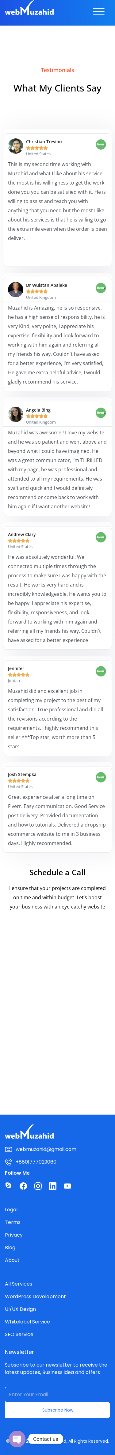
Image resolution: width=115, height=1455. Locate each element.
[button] (98, 13)
